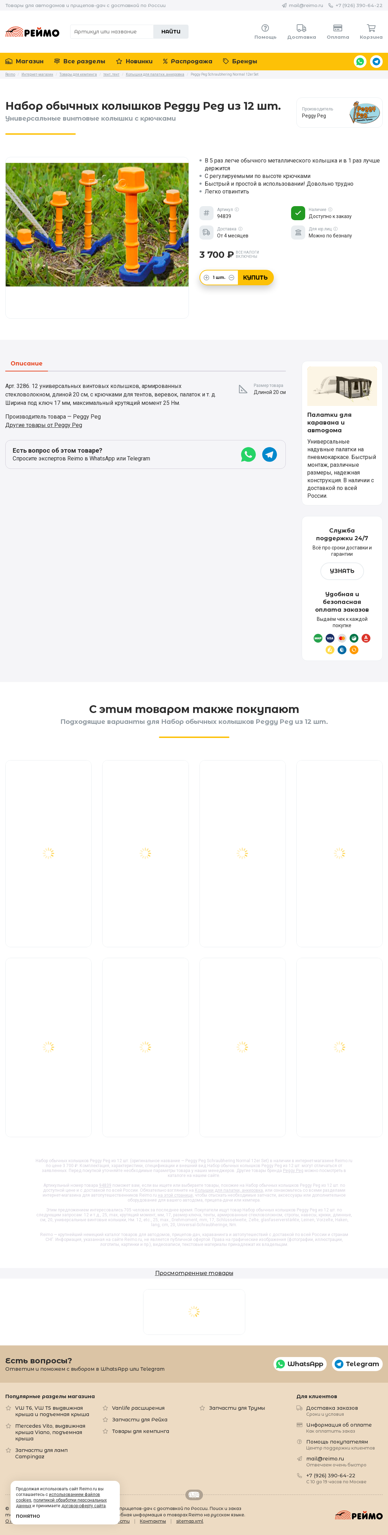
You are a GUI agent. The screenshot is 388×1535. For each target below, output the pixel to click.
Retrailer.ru (194, 1495)
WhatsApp (360, 61)
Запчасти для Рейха (139, 1419)
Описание (27, 364)
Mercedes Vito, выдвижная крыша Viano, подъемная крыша (50, 1432)
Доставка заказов (332, 1410)
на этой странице (175, 1195)
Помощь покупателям (340, 1444)
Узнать (342, 571)
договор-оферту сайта (83, 1505)
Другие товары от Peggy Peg (43, 425)
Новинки (134, 61)
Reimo (32, 31)
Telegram (376, 61)
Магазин (24, 61)
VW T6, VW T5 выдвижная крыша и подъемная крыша (52, 1411)
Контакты (153, 1521)
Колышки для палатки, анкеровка (229, 1190)
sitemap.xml (189, 1521)
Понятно (28, 1516)
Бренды (240, 61)
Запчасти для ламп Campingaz (41, 1453)
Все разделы (79, 61)
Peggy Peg (293, 1170)
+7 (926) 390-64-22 (359, 5)
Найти (170, 31)
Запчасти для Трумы (237, 1408)
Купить (255, 277)
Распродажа (188, 61)
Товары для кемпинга (140, 1431)
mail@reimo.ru (306, 5)
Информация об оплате (339, 1427)
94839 (105, 1185)
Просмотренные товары (194, 1273)
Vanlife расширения (138, 1408)
